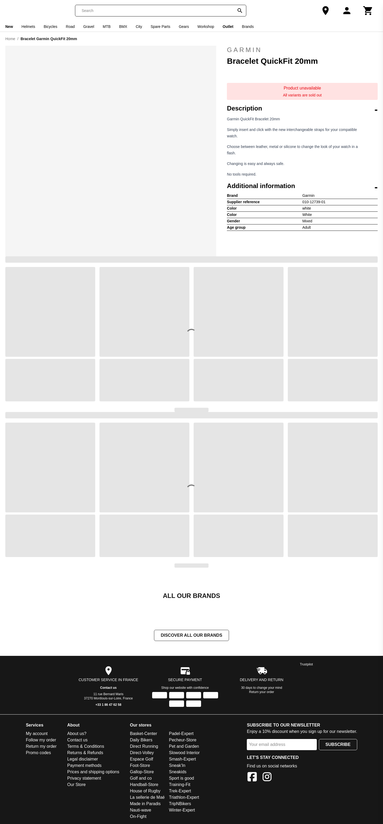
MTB (107, 26)
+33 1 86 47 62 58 (108, 705)
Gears (184, 26)
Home (10, 39)
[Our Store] (325, 10)
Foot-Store (140, 765)
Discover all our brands (191, 635)
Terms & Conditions (85, 746)
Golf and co (141, 778)
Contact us (108, 688)
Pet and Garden (184, 746)
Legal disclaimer (82, 759)
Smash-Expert (182, 759)
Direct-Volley (142, 752)
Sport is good (181, 778)
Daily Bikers (141, 740)
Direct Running (144, 746)
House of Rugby (145, 791)
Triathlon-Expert (184, 797)
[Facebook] (252, 777)
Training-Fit (179, 784)
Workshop (205, 26)
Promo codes (38, 752)
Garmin (302, 50)
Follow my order (41, 740)
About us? (76, 733)
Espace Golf (141, 759)
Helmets (28, 26)
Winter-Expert (182, 810)
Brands (248, 26)
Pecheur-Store (182, 740)
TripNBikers (180, 803)
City (139, 26)
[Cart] (368, 10)
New (9, 26)
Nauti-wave (140, 810)
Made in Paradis (145, 803)
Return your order (261, 692)
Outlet (228, 26)
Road (70, 26)
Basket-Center (143, 733)
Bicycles (50, 26)
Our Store (76, 784)
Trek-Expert (180, 791)
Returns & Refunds (85, 752)
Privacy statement (84, 778)
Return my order (41, 746)
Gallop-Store (142, 772)
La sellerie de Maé (147, 797)
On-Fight (138, 816)
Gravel (88, 26)
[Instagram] (267, 777)
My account (37, 733)
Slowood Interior (184, 752)
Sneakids (177, 772)
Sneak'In (177, 765)
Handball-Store (144, 784)
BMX (123, 26)
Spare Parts (160, 26)
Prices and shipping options (93, 772)
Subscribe (338, 744)
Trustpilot (306, 664)
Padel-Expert (181, 733)
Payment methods (84, 765)
